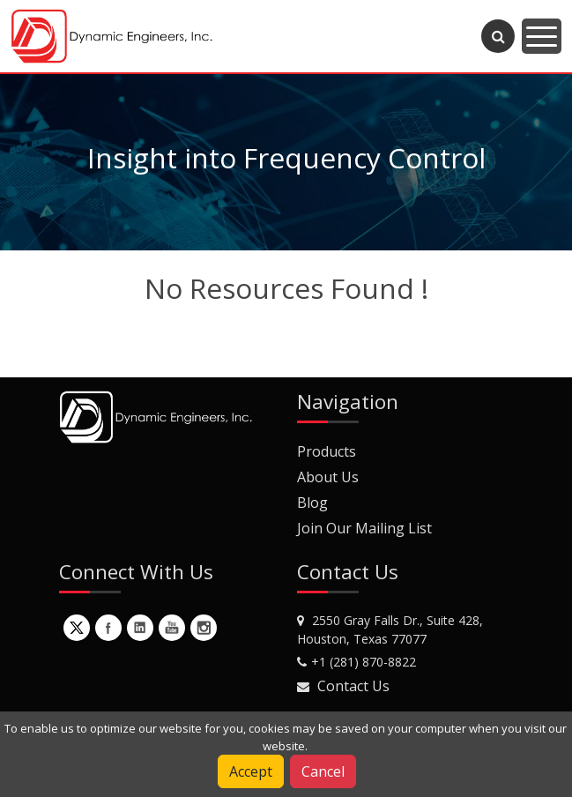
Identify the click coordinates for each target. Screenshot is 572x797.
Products (326, 451)
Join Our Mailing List (364, 528)
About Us (328, 477)
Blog (312, 502)
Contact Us (353, 686)
